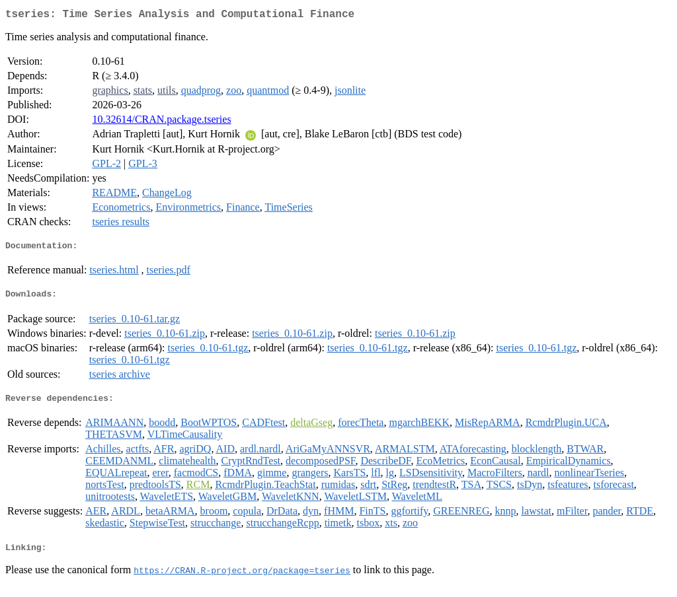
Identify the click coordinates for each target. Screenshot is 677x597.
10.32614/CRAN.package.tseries (161, 121)
